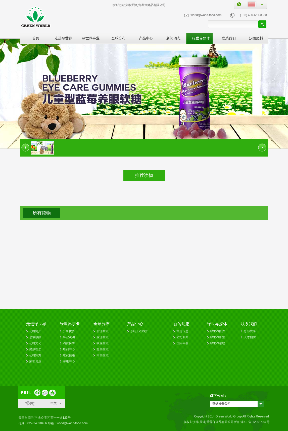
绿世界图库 (217, 331)
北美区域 (103, 349)
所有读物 (42, 213)
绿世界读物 (217, 343)
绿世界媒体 (201, 38)
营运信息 (182, 331)
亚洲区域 (103, 337)
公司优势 (69, 331)
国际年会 (182, 343)
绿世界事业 (91, 38)
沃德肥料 (256, 38)
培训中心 (69, 349)
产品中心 (146, 38)
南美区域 (103, 355)
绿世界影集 (217, 337)
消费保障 (69, 343)
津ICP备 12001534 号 (255, 422)
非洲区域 (103, 331)
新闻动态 (173, 38)
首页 (35, 38)
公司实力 (35, 355)
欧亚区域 (103, 343)
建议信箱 (69, 355)
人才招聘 (250, 337)
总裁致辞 (35, 337)
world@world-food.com (206, 15)
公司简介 (35, 331)
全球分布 (118, 38)
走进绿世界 (63, 38)
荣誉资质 (35, 361)
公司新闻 (182, 337)
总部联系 (250, 331)
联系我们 (229, 38)
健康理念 (35, 349)
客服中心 (69, 361)
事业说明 (69, 337)
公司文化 (35, 343)
